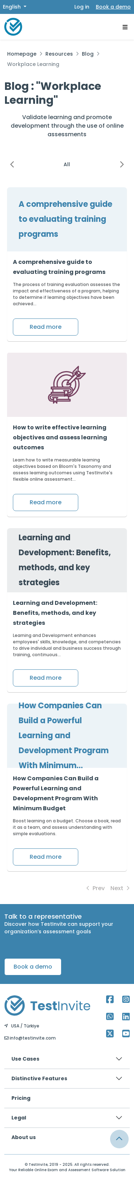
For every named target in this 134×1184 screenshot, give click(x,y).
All (67, 164)
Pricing (20, 1098)
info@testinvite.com (30, 1038)
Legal (18, 1117)
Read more (45, 327)
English (12, 6)
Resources (59, 53)
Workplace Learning (33, 64)
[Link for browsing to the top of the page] (119, 1139)
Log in (81, 6)
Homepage (21, 53)
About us (23, 1137)
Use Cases (25, 1058)
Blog (88, 53)
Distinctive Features (39, 1078)
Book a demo (113, 6)
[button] (12, 164)
